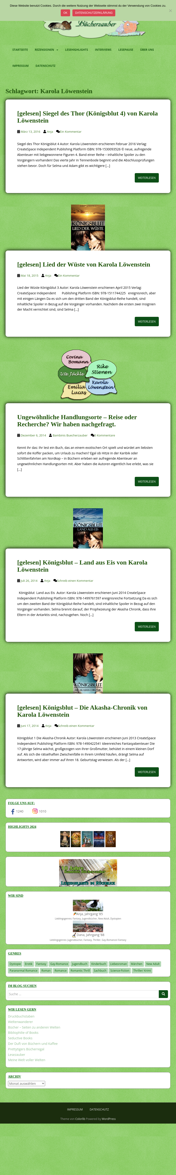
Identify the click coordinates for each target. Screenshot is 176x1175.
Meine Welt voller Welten (26, 1060)
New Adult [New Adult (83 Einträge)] (153, 964)
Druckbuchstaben (21, 1016)
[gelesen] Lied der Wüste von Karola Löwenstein (83, 264)
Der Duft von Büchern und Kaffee (33, 1043)
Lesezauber (16, 1054)
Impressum (20, 66)
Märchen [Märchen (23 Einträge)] (136, 964)
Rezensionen (44, 50)
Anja (50, 131)
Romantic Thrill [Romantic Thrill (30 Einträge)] (80, 971)
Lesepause (125, 50)
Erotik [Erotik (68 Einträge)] (28, 964)
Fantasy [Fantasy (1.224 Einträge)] (41, 964)
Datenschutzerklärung (94, 12)
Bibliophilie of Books (23, 1032)
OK (65, 12)
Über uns (147, 50)
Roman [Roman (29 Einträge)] (46, 971)
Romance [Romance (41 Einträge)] (60, 971)
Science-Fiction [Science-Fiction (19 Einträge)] (119, 971)
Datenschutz (45, 66)
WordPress (109, 1119)
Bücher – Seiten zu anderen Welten (34, 1027)
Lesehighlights (76, 50)
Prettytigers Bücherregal (26, 1049)
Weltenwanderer (20, 1022)
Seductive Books (20, 1038)
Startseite (20, 50)
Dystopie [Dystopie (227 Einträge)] (15, 964)
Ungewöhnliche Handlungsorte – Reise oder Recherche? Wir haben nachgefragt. (77, 420)
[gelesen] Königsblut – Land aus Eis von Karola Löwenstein (82, 566)
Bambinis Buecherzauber (70, 435)
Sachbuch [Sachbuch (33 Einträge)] (100, 971)
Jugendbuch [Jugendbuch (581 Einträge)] (79, 964)
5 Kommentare (104, 435)
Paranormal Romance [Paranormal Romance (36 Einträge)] (23, 971)
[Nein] (170, 10)
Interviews (103, 50)
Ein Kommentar (70, 131)
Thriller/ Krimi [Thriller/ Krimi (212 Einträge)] (142, 971)
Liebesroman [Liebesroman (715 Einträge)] (118, 964)
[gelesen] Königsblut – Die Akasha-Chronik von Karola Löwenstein (82, 711)
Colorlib (80, 1119)
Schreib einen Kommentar (75, 581)
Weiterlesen (147, 178)
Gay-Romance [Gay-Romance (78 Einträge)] (59, 964)
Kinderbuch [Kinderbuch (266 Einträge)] (98, 964)
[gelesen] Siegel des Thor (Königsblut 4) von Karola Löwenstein (87, 117)
